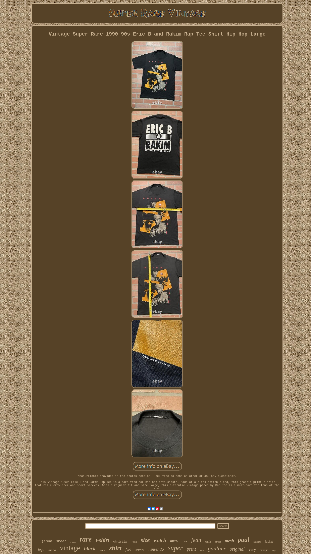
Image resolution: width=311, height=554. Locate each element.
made (102, 550)
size (145, 540)
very (252, 549)
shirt (115, 548)
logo (41, 550)
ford (128, 550)
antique (264, 550)
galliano (257, 541)
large (274, 551)
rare (86, 539)
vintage (70, 548)
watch (160, 540)
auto (174, 541)
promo (72, 542)
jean (196, 540)
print (191, 549)
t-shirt (102, 540)
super (175, 548)
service (139, 550)
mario (52, 550)
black (90, 549)
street (218, 541)
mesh (229, 540)
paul (243, 539)
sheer (61, 541)
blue (202, 550)
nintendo (156, 549)
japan (46, 541)
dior (184, 541)
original (237, 549)
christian (120, 541)
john (135, 541)
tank (208, 541)
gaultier (217, 548)
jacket (269, 541)
